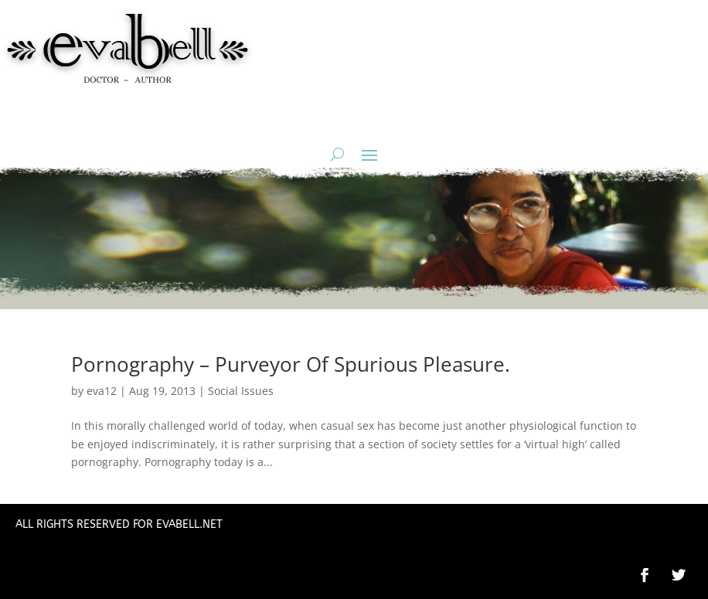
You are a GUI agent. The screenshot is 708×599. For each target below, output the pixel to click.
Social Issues (241, 390)
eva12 (102, 390)
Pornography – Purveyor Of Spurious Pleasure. (290, 364)
